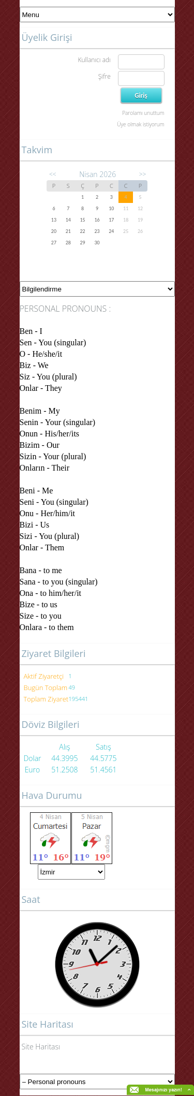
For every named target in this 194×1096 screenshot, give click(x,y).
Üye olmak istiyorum (140, 124)
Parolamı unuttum (143, 112)
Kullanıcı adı (94, 59)
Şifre (104, 76)
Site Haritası (41, 1046)
